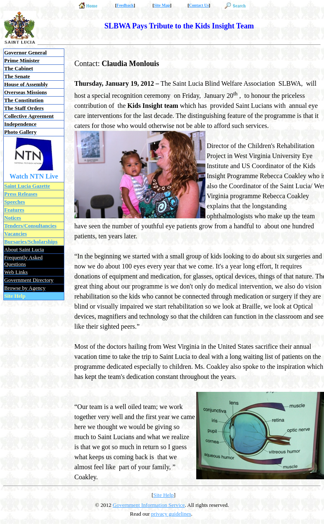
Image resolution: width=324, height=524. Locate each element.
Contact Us (199, 5)
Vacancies (15, 233)
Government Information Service (149, 505)
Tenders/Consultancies (30, 225)
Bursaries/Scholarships (31, 241)
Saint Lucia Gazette (27, 186)
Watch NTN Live (34, 176)
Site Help (163, 495)
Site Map (162, 5)
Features (14, 210)
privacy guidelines (171, 514)
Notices (12, 218)
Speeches (14, 202)
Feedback (125, 5)
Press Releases (21, 194)
